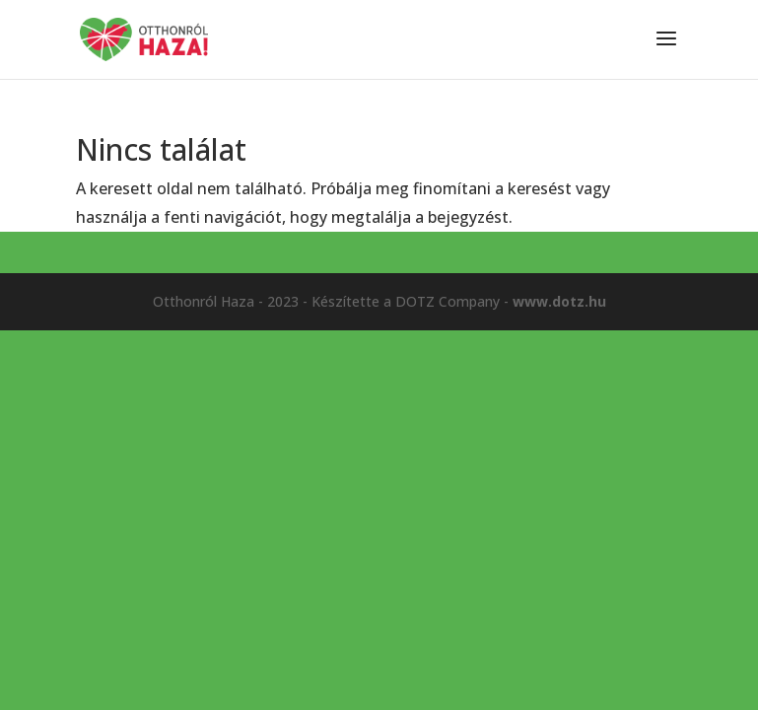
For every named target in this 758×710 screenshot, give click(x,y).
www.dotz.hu (559, 301)
